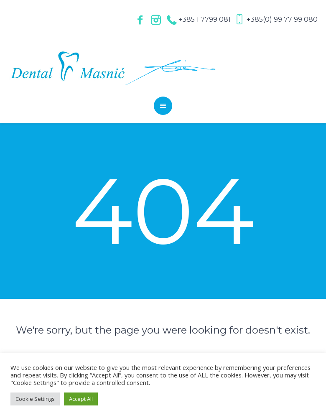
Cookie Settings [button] (35, 399)
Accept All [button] (81, 399)
